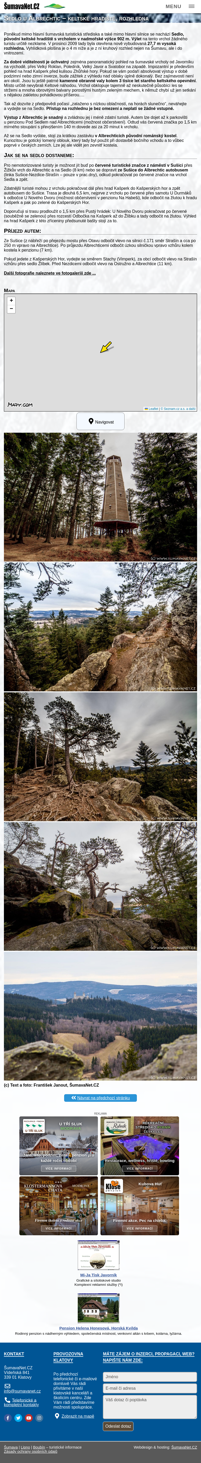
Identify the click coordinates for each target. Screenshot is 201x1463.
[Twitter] (18, 1418)
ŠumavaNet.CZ (184, 1447)
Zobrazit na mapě (78, 1416)
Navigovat (100, 421)
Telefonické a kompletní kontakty (21, 1402)
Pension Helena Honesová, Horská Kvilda (98, 1328)
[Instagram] (39, 1418)
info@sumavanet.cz (22, 1391)
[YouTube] (29, 1418)
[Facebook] (8, 1418)
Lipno (25, 1447)
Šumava (11, 1447)
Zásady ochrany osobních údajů (30, 1451)
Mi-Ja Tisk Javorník (98, 1275)
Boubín (39, 1447)
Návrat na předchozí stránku (103, 1098)
